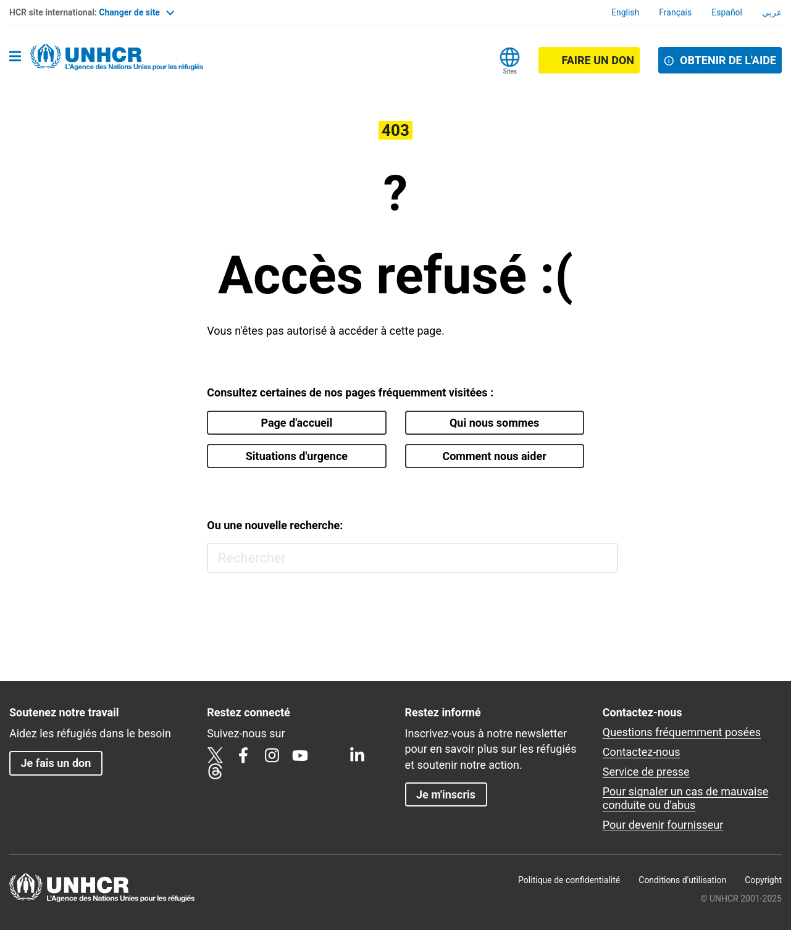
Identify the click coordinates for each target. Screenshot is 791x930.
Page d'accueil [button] (296, 422)
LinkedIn (357, 755)
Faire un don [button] (597, 60)
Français (675, 12)
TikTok (328, 755)
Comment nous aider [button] (494, 456)
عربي (772, 12)
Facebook (243, 755)
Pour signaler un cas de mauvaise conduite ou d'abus (686, 798)
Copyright (763, 880)
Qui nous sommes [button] (494, 422)
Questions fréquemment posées (682, 732)
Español (726, 12)
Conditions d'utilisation (682, 880)
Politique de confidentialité (569, 880)
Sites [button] (510, 71)
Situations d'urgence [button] (297, 456)
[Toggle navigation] (15, 57)
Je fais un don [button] (55, 762)
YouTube (300, 755)
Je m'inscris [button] (445, 794)
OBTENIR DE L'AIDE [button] (728, 60)
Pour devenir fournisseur (663, 824)
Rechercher (602, 558)
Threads (215, 771)
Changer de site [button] (136, 12)
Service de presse (646, 771)
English (625, 12)
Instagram (272, 755)
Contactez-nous (641, 751)
